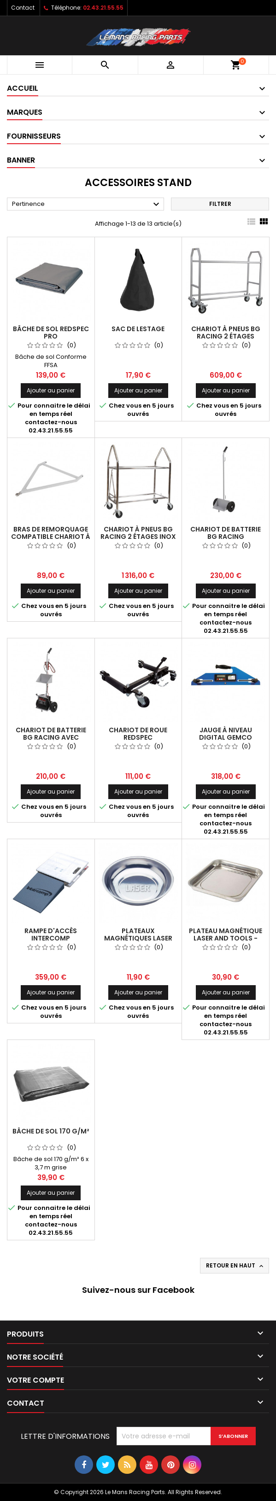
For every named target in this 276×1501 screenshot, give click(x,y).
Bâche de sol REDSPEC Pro (51, 332)
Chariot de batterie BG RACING (225, 533)
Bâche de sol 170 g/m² (50, 1131)
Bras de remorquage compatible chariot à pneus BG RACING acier (50, 537)
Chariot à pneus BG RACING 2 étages (225, 332)
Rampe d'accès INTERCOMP (50, 934)
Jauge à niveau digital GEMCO (225, 733)
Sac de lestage (138, 328)
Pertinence (87, 204)
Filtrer (220, 204)
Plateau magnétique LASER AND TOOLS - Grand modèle (225, 938)
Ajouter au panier (51, 390)
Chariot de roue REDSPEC (138, 733)
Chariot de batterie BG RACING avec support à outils (51, 737)
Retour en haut (235, 1266)
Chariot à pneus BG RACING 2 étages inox (138, 533)
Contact (23, 8)
